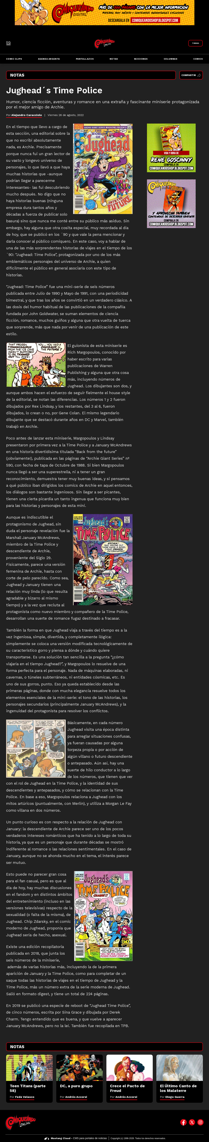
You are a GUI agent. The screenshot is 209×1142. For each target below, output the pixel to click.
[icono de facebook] (183, 1122)
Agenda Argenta (49, 59)
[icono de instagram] (200, 1122)
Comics (198, 59)
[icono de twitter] (192, 1122)
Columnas (170, 59)
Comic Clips (14, 59)
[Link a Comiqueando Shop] (195, 43)
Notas (114, 59)
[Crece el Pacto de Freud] (129, 1068)
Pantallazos (85, 59)
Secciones (141, 59)
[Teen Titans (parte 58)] (29, 1068)
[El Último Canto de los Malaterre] (179, 1068)
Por (22, 1097)
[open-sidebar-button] (8, 43)
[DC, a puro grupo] (79, 1068)
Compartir (191, 75)
